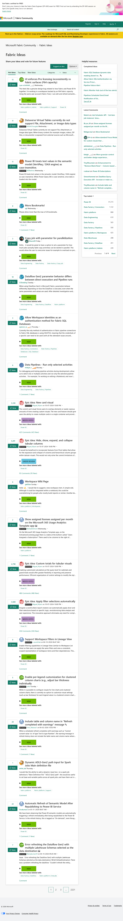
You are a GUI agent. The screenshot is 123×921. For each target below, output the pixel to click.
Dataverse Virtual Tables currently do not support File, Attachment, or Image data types (50, 121)
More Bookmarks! (35, 205)
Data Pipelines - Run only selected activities (48, 364)
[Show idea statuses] (69, 72)
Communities (68, 18)
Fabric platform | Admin (28, 107)
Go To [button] (112, 24)
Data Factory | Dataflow (43, 304)
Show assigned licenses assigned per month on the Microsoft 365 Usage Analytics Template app (46, 522)
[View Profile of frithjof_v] (28, 368)
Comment (23, 112)
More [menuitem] (86, 18)
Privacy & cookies (94, 906)
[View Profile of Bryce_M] (87, 123)
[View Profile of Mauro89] (32, 241)
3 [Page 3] (60, 889)
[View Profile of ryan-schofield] (24, 85)
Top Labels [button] (88, 196)
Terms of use (106, 906)
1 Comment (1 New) (27, 230)
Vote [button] (13, 84)
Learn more (6, 11)
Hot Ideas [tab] (12, 72)
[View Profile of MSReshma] (30, 170)
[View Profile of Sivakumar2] (23, 809)
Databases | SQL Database (29, 352)
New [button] (29, 100)
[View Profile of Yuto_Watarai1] (32, 727)
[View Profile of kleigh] (86, 154)
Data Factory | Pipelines (49, 349)
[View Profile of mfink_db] (22, 768)
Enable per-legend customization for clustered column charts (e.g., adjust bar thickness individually (47, 680)
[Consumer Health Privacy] (30, 913)
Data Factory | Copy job (55, 263)
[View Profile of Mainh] (86, 115)
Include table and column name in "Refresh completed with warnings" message (48, 722)
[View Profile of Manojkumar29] (32, 854)
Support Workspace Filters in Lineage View (48, 639)
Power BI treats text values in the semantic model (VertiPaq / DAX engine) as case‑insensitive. (45, 164)
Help (104, 24)
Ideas (57, 18)
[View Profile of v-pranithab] (36, 642)
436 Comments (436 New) (29, 631)
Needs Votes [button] (28, 420)
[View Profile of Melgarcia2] (88, 132)
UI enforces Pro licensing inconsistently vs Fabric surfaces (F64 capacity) (48, 80)
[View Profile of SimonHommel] (89, 176)
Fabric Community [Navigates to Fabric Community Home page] (24, 18)
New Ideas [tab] (32, 72)
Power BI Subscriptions (102, 171)
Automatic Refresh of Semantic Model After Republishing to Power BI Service (49, 804)
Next (113, 253)
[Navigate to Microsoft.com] (6, 18)
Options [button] (72, 66)
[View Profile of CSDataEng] (23, 283)
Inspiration (48, 18)
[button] (58, 66)
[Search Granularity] (55, 29)
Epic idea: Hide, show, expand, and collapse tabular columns (49, 441)
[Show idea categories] (54, 72)
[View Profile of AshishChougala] (32, 126)
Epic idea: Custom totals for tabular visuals (48, 563)
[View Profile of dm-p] (90, 137)
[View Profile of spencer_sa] (23, 327)
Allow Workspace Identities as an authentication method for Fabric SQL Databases (43, 321)
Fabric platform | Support (48, 107)
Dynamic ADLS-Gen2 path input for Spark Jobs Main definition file (48, 763)
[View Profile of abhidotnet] (88, 146)
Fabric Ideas (45, 45)
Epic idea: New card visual (39, 402)
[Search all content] (93, 29)
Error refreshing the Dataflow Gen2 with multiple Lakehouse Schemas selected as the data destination (46, 847)
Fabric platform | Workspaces (30, 506)
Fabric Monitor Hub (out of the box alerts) (100, 90)
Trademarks (118, 906)
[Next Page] (77, 888)
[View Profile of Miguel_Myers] (37, 405)
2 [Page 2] (55, 889)
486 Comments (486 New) (29, 593)
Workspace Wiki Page (37, 481)
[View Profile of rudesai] (87, 171)
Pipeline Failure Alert (92, 85)
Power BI (63, 107)
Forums (38, 18)
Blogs (78, 18)
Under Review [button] (29, 461)
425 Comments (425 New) (29, 432)
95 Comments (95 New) (28, 473)
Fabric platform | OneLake (48, 876)
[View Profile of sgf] (26, 208)
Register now (78, 36)
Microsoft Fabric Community (21, 45)
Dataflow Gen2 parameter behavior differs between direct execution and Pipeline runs (48, 277)
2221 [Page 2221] (73, 889)
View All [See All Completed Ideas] (87, 101)
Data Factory (40, 263)
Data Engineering (26, 263)
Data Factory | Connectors (29, 349)
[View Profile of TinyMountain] (89, 163)
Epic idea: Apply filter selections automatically (50, 601)
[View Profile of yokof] (29, 686)
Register (88, 24)
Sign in (97, 24)
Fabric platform (59, 304)
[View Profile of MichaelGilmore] (32, 529)
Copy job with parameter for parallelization (49, 238)
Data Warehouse (90, 238)
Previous (98, 253)
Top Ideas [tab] (21, 72)
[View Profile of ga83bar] (28, 484)
